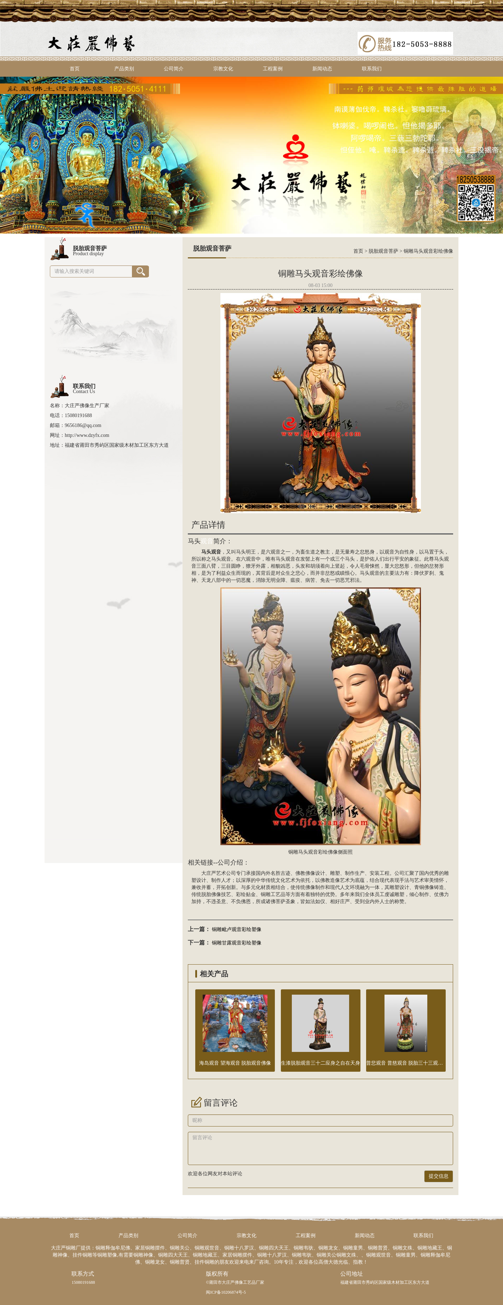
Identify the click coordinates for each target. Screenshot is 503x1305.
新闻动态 (322, 68)
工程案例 (273, 68)
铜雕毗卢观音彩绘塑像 (236, 929)
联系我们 (372, 68)
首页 (75, 68)
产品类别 (124, 68)
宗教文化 (223, 68)
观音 (207, 541)
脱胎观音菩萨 (383, 251)
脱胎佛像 (211, 894)
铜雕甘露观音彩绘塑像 (236, 943)
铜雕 (266, 894)
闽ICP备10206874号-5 (226, 1292)
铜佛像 (426, 887)
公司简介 (174, 68)
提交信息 (439, 1176)
